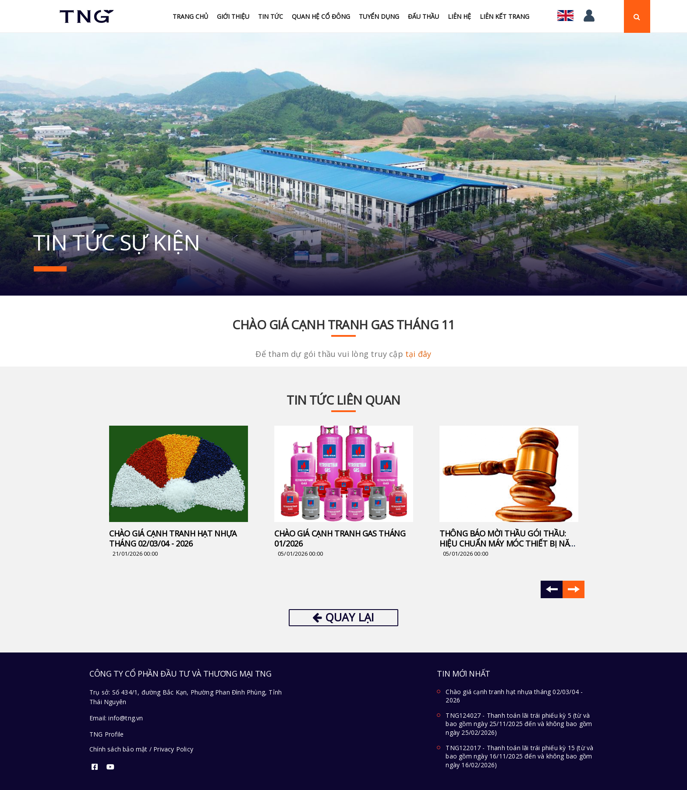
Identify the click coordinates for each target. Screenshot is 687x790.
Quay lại (343, 617)
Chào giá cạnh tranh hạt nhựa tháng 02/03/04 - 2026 (173, 538)
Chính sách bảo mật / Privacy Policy (141, 749)
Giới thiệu (233, 16)
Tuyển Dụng (379, 16)
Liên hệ (459, 16)
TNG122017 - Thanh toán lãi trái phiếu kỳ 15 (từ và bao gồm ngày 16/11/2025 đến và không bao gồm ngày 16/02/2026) (519, 756)
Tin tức (270, 16)
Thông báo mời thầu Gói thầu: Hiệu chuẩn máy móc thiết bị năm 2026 (507, 543)
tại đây (418, 354)
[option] (179, 492)
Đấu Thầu (423, 16)
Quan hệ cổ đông (321, 16)
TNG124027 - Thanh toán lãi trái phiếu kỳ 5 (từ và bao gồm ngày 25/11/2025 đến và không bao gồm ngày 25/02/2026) (519, 724)
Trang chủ (190, 16)
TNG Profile (106, 734)
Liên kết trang (504, 16)
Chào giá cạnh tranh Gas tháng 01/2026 (340, 538)
